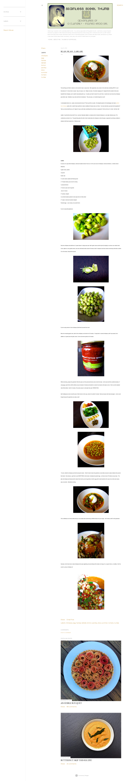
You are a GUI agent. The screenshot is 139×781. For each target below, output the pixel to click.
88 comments (72, 707)
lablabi (43, 63)
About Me (56, 39)
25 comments (71, 764)
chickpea (44, 56)
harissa (43, 60)
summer (44, 72)
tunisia (43, 77)
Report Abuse (8, 30)
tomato (43, 75)
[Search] (120, 5)
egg (42, 58)
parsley (43, 67)
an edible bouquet (71, 703)
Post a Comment (66, 632)
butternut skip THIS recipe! (76, 760)
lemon (43, 65)
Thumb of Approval (68, 39)
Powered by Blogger (82, 775)
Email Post (70, 620)
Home (50, 39)
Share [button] (43, 48)
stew (43, 70)
